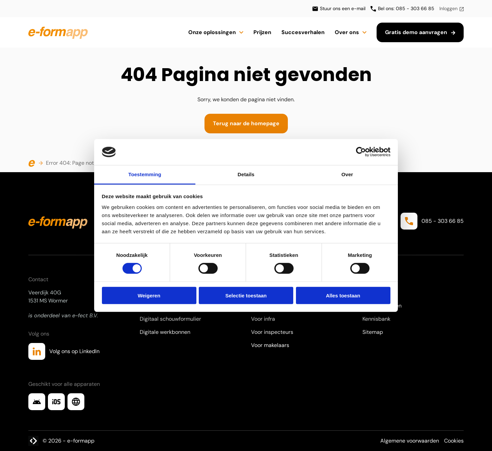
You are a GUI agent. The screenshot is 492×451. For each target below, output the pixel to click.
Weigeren (149, 295)
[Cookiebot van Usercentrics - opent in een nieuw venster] (360, 152)
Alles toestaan (343, 295)
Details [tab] (246, 174)
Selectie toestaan (246, 295)
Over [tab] (347, 174)
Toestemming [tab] (144, 174)
